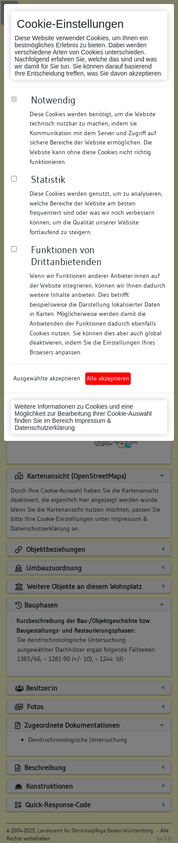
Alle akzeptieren (108, 378)
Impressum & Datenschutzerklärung (63, 424)
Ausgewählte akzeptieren (46, 378)
